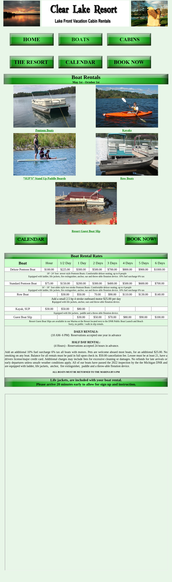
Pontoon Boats (44, 130)
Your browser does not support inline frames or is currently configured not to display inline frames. (86, 482)
